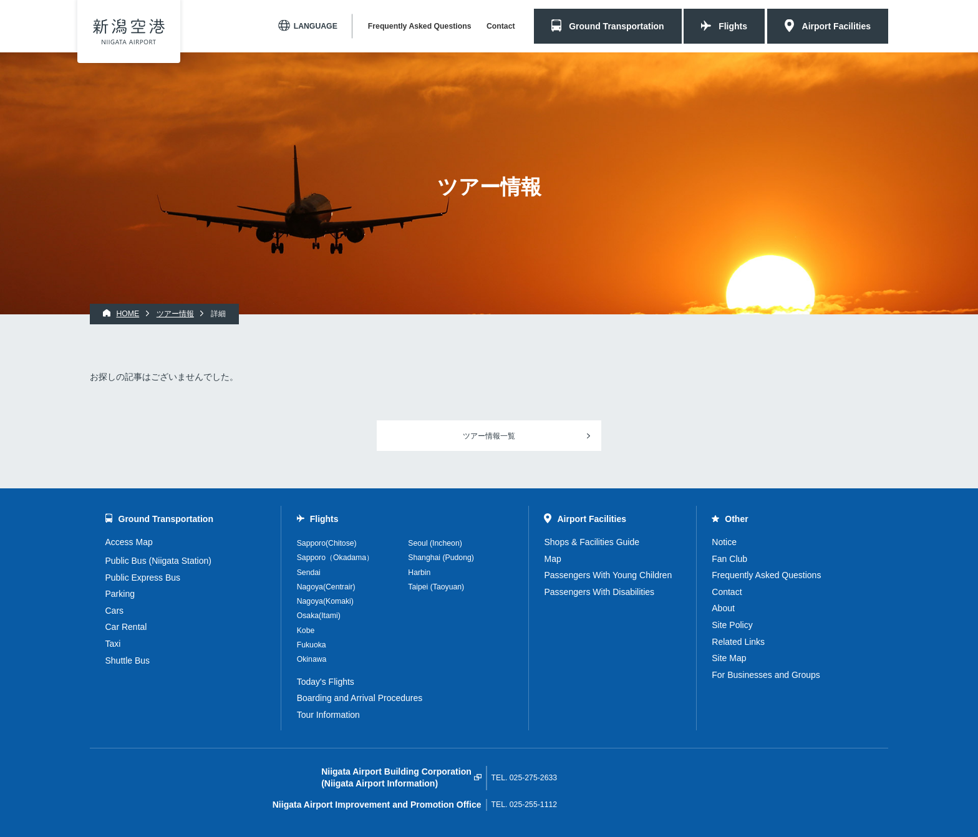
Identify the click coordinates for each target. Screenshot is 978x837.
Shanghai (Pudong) (441, 557)
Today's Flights (325, 682)
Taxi (113, 644)
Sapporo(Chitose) (327, 543)
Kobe (306, 630)
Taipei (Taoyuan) (436, 587)
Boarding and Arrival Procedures (360, 698)
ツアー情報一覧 (489, 436)
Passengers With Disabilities (599, 592)
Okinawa (312, 659)
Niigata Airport (129, 31)
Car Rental (126, 627)
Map (552, 559)
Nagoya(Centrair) (326, 587)
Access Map (129, 542)
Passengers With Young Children (608, 575)
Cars (114, 611)
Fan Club (729, 559)
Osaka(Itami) (319, 615)
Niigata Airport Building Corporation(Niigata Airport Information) (396, 778)
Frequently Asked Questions (420, 26)
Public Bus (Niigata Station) (158, 561)
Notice (724, 542)
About (723, 608)
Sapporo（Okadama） (335, 557)
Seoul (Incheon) (435, 543)
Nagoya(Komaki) (325, 601)
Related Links (738, 642)
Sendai (309, 572)
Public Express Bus (143, 578)
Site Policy (732, 625)
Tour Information (328, 715)
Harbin (419, 572)
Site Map (729, 658)
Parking (120, 594)
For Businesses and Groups (766, 675)
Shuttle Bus (127, 660)
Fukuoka (311, 645)
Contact (501, 26)
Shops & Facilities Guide (591, 542)
